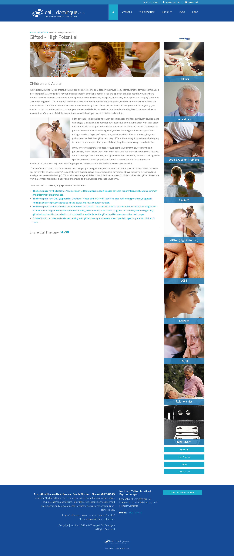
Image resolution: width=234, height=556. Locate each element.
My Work (127, 12)
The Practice (147, 12)
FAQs (182, 12)
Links (195, 12)
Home (33, 32)
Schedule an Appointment (182, 492)
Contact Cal (191, 2)
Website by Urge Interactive (117, 548)
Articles (167, 12)
